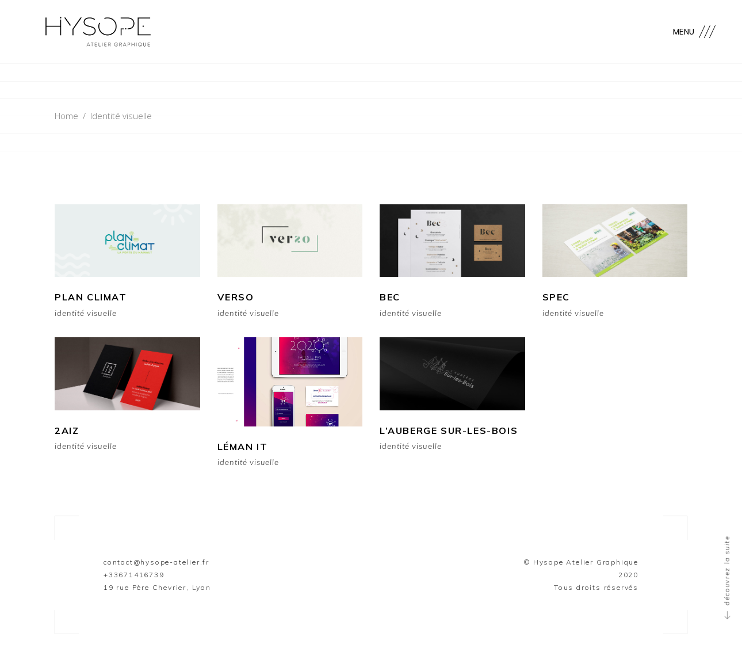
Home (66, 115)
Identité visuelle (86, 313)
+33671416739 (134, 574)
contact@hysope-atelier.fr (156, 562)
